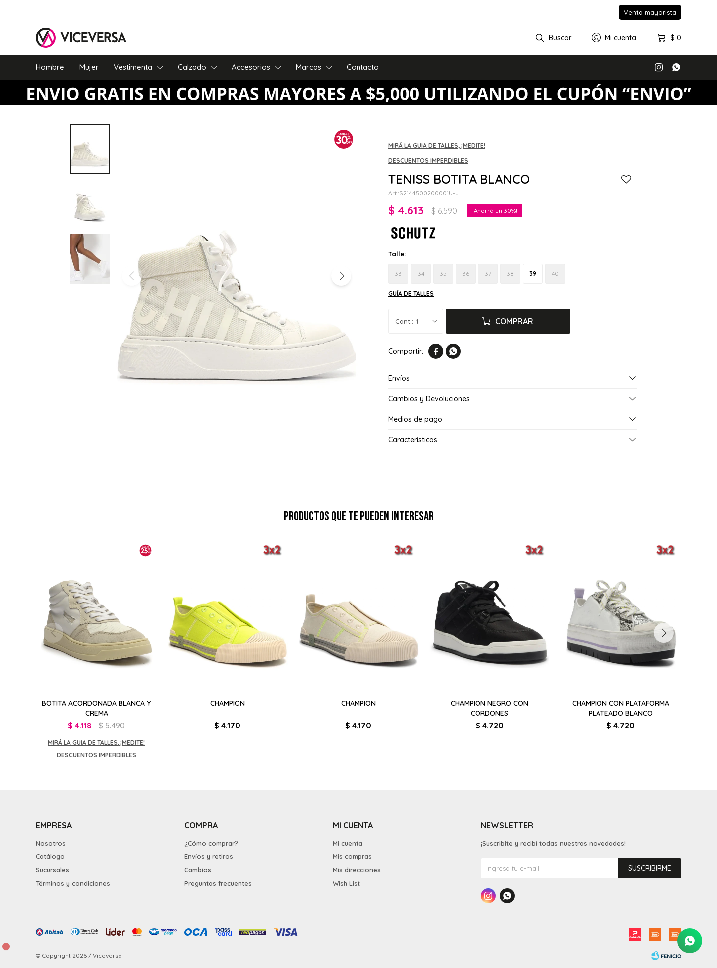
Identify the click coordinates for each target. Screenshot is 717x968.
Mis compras (352, 856)
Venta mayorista (650, 12)
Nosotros (51, 843)
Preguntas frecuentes (218, 883)
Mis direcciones (357, 870)
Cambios (197, 870)
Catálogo (50, 856)
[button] (341, 276)
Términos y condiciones (73, 883)
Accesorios (251, 67)
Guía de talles (411, 293)
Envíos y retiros (208, 856)
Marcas (308, 67)
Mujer (89, 67)
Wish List (346, 883)
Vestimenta (133, 67)
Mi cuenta (347, 843)
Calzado (192, 67)
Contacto (363, 67)
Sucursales (52, 870)
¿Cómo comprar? (211, 843)
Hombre (50, 67)
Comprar (514, 321)
